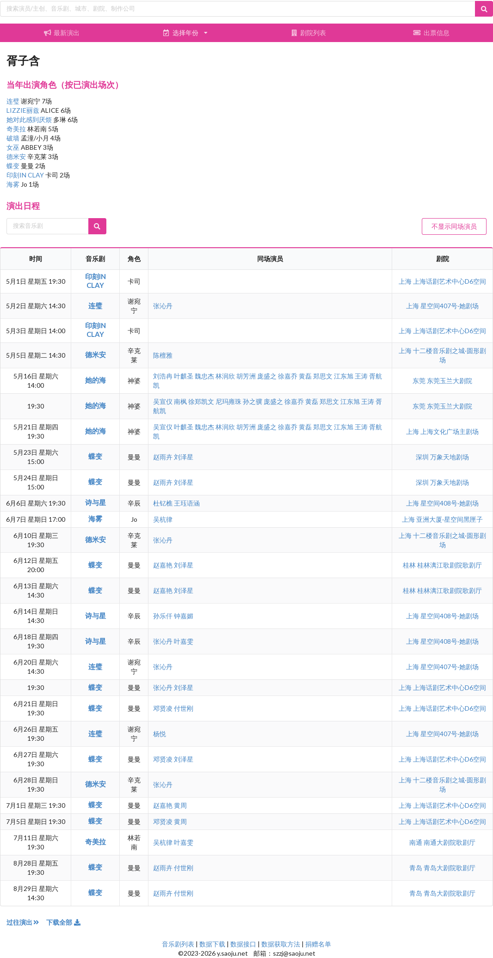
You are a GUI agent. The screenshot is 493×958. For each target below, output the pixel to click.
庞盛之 (267, 376)
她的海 (95, 380)
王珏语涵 (187, 503)
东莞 (420, 380)
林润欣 (225, 376)
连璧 (13, 101)
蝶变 (13, 166)
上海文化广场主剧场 (449, 431)
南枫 (180, 401)
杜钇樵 (163, 503)
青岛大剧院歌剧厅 (449, 868)
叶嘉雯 (183, 641)
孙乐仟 (163, 616)
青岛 (416, 868)
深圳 (423, 457)
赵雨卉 (163, 457)
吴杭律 (163, 519)
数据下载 (212, 944)
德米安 (16, 156)
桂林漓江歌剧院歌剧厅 (449, 565)
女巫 (13, 147)
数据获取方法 (280, 944)
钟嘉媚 (183, 616)
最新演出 (61, 33)
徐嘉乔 (287, 376)
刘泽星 (183, 457)
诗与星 (95, 502)
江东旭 (343, 376)
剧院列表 (308, 33)
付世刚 (183, 708)
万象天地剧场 (449, 457)
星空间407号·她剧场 (449, 306)
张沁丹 (163, 306)
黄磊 (305, 376)
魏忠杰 (204, 376)
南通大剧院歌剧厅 (449, 842)
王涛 (361, 376)
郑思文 (323, 376)
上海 (406, 281)
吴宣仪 (163, 401)
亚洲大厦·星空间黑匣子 (449, 519)
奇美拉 (16, 129)
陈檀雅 (163, 355)
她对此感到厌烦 (29, 119)
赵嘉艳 (163, 565)
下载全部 (63, 922)
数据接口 (243, 944)
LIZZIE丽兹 (23, 110)
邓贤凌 (163, 708)
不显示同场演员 (454, 226)
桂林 (410, 565)
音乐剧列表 (178, 944)
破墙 (13, 138)
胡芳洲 (246, 376)
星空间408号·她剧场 (449, 503)
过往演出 (26, 922)
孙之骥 (252, 401)
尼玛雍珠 (228, 401)
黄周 (180, 805)
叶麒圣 (183, 376)
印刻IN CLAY (25, 175)
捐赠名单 (318, 944)
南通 (416, 842)
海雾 (13, 184)
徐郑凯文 (201, 401)
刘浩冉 (163, 376)
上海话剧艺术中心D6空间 (449, 281)
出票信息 (431, 33)
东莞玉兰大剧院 (449, 380)
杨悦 (159, 734)
